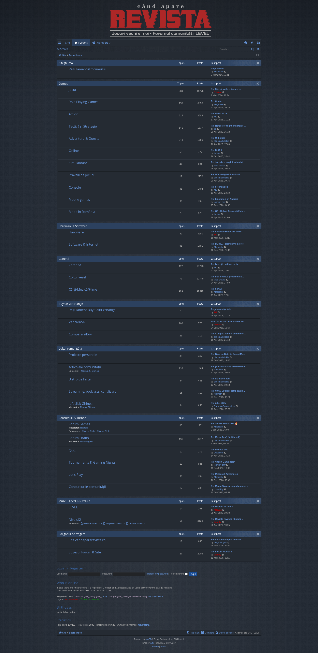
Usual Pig (218, 489)
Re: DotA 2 (216, 150)
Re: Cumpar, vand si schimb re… (228, 333)
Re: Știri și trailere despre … (226, 89)
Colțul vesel (77, 277)
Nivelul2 (75, 519)
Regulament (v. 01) (221, 309)
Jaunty (217, 522)
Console (75, 187)
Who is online (67, 582)
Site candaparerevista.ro (87, 540)
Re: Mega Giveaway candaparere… (229, 486)
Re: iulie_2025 (218, 403)
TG (215, 234)
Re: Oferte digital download (225, 174)
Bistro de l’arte (80, 379)
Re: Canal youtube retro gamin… (228, 391)
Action (73, 114)
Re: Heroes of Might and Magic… (228, 126)
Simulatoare (78, 163)
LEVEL (73, 507)
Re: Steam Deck (219, 187)
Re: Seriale (216, 289)
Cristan (218, 92)
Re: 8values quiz (219, 449)
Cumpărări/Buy (80, 334)
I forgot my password (157, 573)
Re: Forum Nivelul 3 (221, 551)
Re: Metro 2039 (219, 113)
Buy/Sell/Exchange (71, 304)
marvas (218, 324)
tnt (215, 129)
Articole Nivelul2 (135, 523)
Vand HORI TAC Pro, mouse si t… (228, 321)
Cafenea (75, 265)
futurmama (143, 625)
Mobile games (79, 199)
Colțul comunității (70, 348)
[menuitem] (182, 42)
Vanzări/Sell (77, 322)
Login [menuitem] (252, 43)
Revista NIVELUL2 (91, 523)
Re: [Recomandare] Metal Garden (228, 366)
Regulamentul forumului (87, 69)
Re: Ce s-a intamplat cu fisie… (227, 539)
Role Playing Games (83, 102)
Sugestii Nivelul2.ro (114, 523)
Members (102, 42)
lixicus (217, 153)
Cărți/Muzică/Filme (83, 289)
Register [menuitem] (259, 43)
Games (63, 83)
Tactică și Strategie (83, 126)
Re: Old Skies (218, 138)
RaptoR (84, 427)
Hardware (76, 232)
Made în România (82, 211)
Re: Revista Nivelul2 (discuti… (227, 519)
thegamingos (220, 542)
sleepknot (218, 369)
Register (90, 49)
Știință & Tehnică (89, 371)
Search (64, 49)
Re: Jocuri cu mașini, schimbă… (228, 162)
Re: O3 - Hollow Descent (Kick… (228, 211)
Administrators (72, 599)
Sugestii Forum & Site (85, 552)
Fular (104, 596)
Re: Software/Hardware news (226, 231)
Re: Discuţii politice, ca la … (226, 264)
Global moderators (90, 599)
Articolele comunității (85, 367)
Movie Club (88, 431)
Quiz (72, 450)
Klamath (218, 394)
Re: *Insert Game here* (223, 462)
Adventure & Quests (84, 138)
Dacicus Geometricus (224, 406)
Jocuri (73, 89)
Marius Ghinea (87, 407)
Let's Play (76, 474)
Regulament (217, 68)
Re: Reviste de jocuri (222, 506)
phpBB (148, 639)
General (64, 259)
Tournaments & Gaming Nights (92, 462)
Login (77, 49)
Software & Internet (83, 244)
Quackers (218, 452)
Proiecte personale (83, 354)
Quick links (60, 43)
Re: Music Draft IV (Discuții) (225, 437)
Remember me (179, 573)
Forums (83, 42)
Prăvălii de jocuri (81, 175)
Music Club (102, 431)
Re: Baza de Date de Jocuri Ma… (228, 354)
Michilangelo (86, 441)
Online (74, 150)
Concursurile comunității (87, 486)
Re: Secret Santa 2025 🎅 (224, 423)
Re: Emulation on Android (224, 199)
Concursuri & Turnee (72, 418)
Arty (152, 643)
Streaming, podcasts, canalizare (92, 391)
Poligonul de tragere (72, 534)
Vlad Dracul (220, 165)
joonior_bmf (220, 202)
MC (215, 116)
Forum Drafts (79, 438)
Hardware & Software (73, 226)
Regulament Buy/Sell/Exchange (92, 310)
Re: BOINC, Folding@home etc (227, 244)
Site (67, 42)
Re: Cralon (216, 101)
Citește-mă (66, 63)
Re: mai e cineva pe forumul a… (228, 276)
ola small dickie (221, 141)
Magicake (218, 71)
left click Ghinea (80, 403)
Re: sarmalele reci (220, 378)
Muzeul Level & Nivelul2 (74, 501)
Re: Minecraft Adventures (224, 474)
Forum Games (79, 424)
